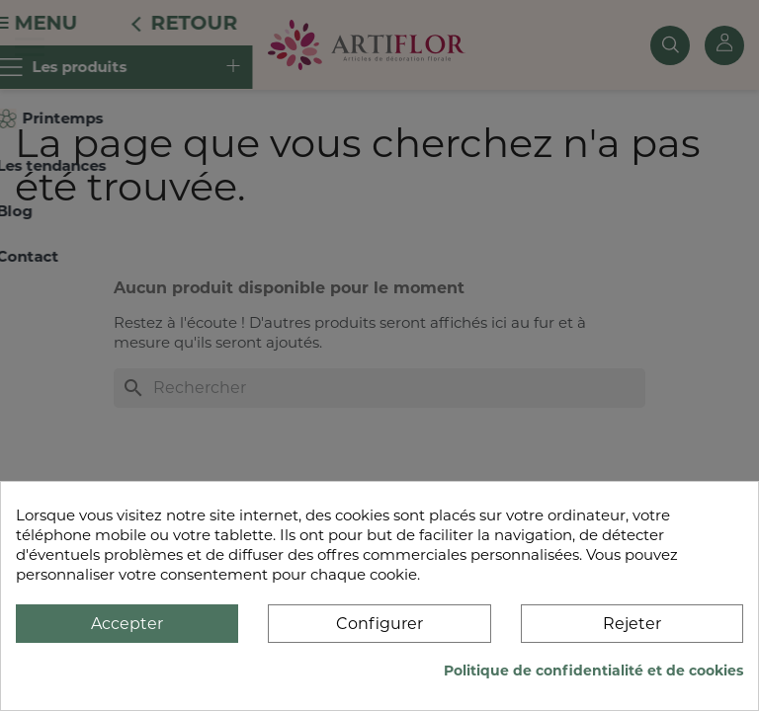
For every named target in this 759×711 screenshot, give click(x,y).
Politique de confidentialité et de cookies (593, 670)
